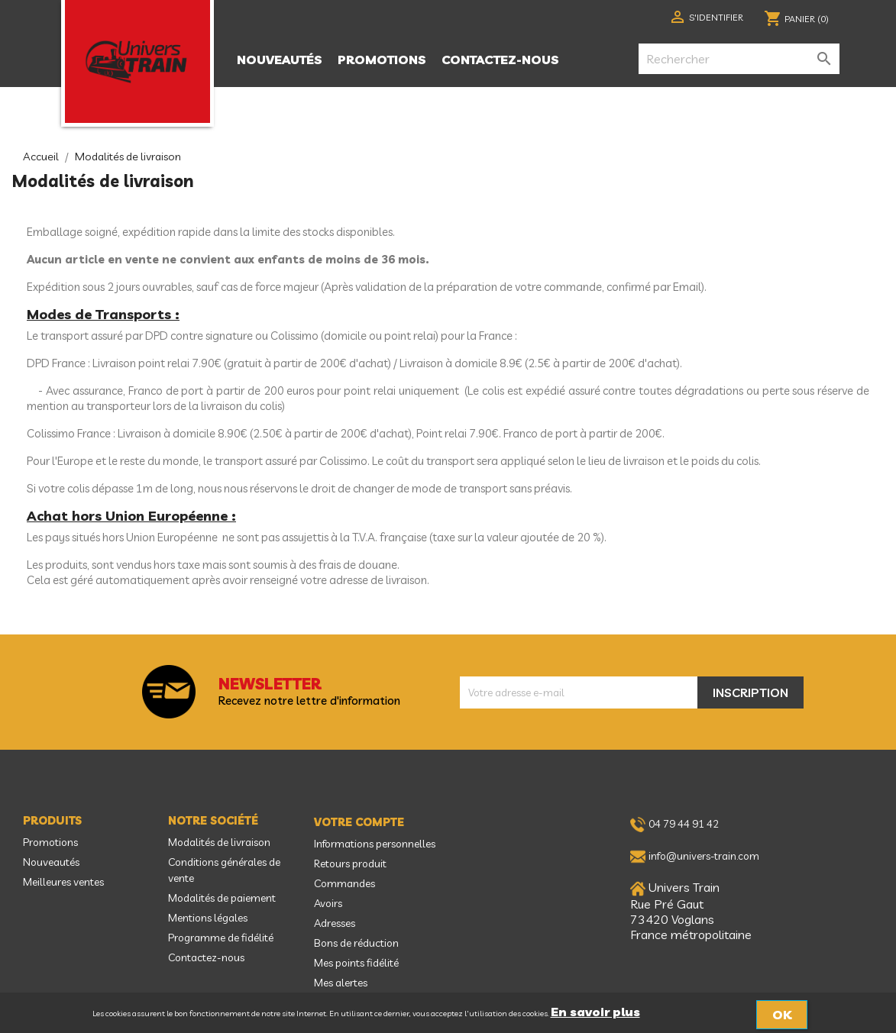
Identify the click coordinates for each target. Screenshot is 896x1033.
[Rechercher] (739, 59)
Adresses (334, 923)
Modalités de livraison (219, 842)
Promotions (382, 59)
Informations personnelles (374, 844)
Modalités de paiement (222, 898)
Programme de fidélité (220, 937)
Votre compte (359, 822)
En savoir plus (595, 1011)
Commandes (344, 883)
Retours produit (350, 863)
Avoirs (328, 903)
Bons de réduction (356, 943)
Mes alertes (340, 982)
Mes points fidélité (356, 963)
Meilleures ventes (63, 882)
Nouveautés (279, 59)
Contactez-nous (500, 59)
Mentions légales (207, 918)
